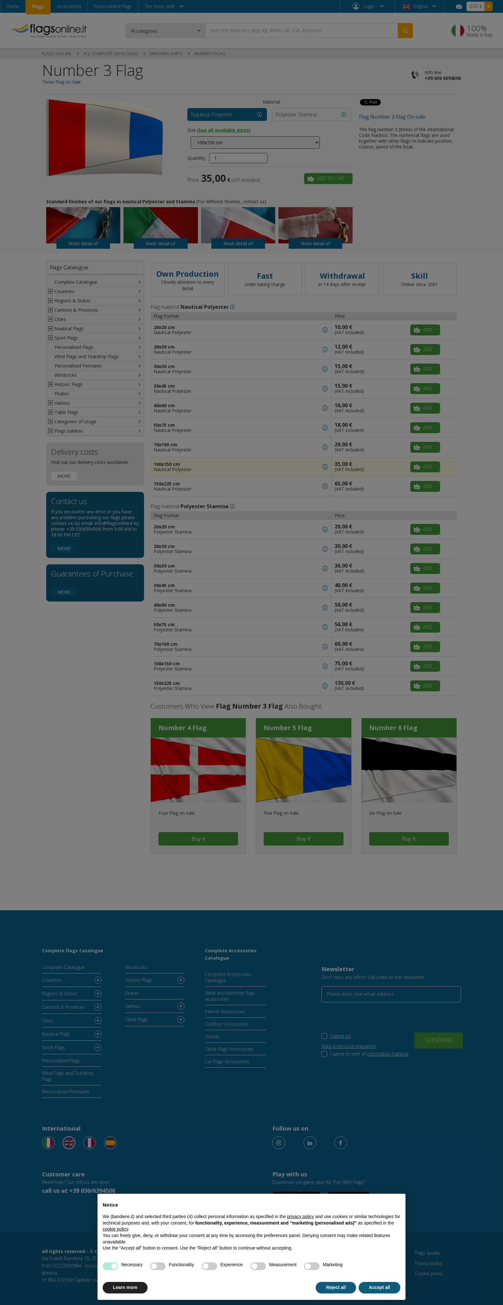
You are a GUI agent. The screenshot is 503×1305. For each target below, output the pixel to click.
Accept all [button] (379, 1287)
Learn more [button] (125, 1287)
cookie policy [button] (115, 1229)
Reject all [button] (335, 1287)
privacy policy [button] (300, 1216)
